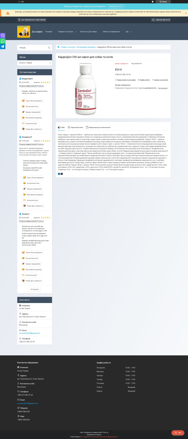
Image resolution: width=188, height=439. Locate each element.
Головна (48, 32)
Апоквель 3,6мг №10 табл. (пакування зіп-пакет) (32, 169)
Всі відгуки (35, 289)
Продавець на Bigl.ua (94, 434)
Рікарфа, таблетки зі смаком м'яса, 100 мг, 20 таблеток (35, 92)
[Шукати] (49, 48)
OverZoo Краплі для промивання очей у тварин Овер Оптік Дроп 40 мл (34, 236)
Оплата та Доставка (88, 32)
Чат (178, 433)
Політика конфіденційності (109, 437)
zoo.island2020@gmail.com (29, 333)
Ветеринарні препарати (86, 47)
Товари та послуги (65, 32)
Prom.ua (105, 432)
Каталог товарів (25, 63)
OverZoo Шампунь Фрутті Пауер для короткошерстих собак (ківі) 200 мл (35, 163)
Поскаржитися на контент (89, 437)
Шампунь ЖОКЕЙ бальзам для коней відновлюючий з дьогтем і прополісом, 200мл (35, 243)
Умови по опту (115, 6)
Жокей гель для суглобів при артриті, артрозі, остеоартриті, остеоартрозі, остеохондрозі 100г (34, 228)
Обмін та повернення (111, 32)
